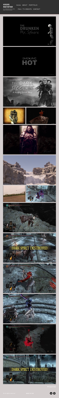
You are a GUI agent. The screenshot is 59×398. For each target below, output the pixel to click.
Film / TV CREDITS (25, 9)
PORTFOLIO (33, 5)
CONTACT (36, 9)
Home (18, 5)
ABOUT (24, 5)
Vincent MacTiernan (8, 5)
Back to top (30, 393)
